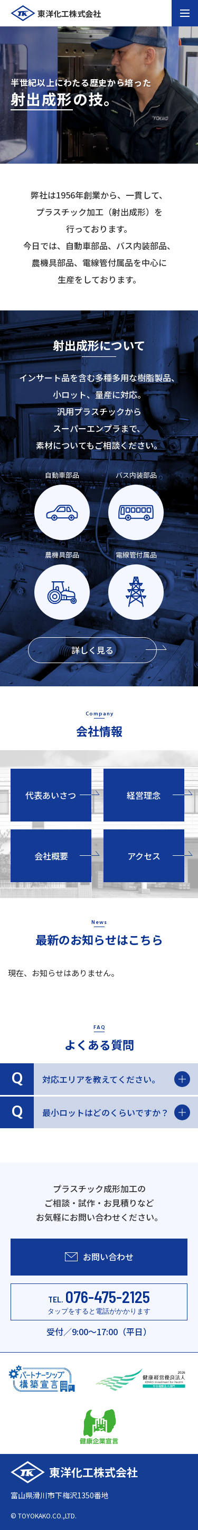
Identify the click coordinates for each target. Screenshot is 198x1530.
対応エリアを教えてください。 (95, 1079)
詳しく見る (114, 650)
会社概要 (63, 855)
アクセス (155, 855)
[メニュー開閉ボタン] (185, 13)
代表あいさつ (58, 795)
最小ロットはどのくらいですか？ (95, 1112)
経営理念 (155, 795)
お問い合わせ (99, 1256)
